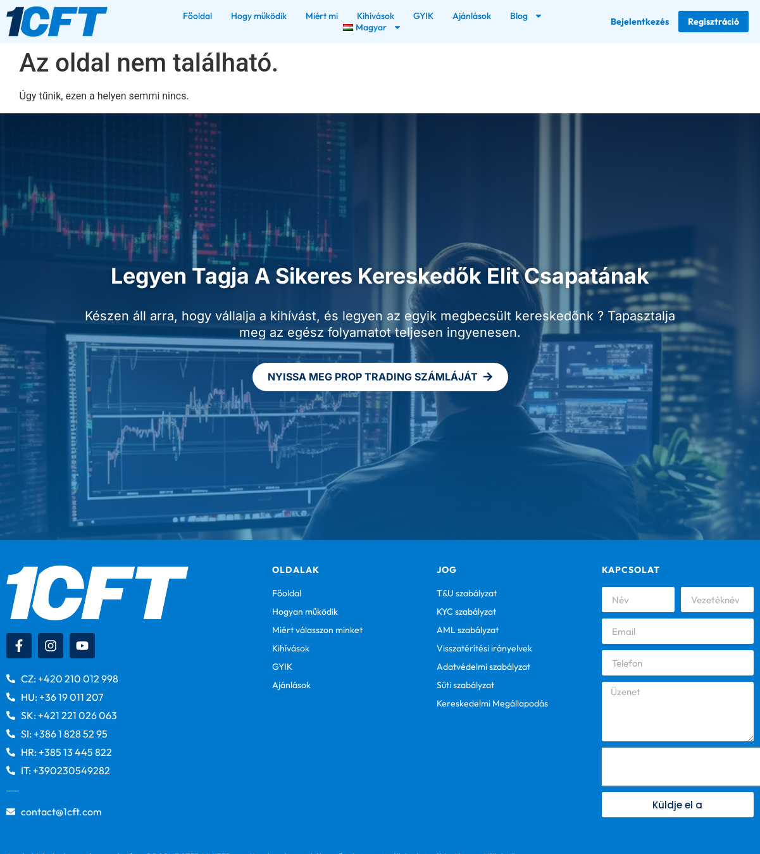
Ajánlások (471, 16)
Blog (526, 16)
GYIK (423, 16)
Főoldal (197, 16)
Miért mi (322, 16)
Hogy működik (259, 16)
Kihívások (375, 16)
